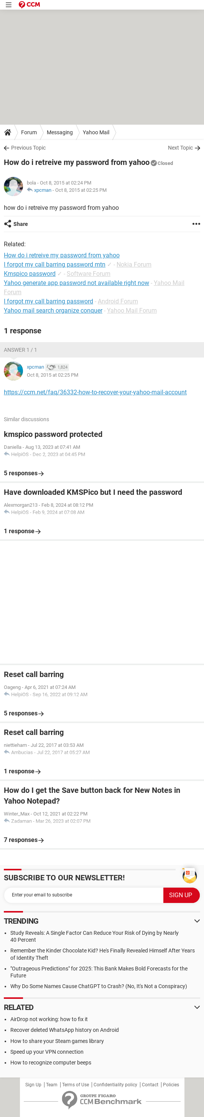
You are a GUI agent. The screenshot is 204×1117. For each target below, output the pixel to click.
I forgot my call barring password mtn (54, 264)
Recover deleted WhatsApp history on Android (64, 1030)
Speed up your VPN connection (47, 1052)
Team (52, 1084)
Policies (171, 1084)
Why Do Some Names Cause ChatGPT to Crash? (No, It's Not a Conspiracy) (98, 986)
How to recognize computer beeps (50, 1062)
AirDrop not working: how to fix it (49, 1019)
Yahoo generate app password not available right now (76, 283)
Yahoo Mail (96, 132)
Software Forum (88, 273)
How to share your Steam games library (57, 1041)
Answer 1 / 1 (20, 350)
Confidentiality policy (115, 1084)
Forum (29, 132)
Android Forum (118, 301)
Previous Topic (28, 148)
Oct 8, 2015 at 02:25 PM (81, 190)
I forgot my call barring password (48, 301)
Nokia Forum (134, 264)
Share (20, 224)
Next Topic (180, 148)
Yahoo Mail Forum (132, 310)
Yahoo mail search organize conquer (53, 310)
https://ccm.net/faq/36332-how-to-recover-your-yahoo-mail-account (95, 392)
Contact (150, 1084)
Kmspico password (30, 273)
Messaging (60, 132)
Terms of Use (75, 1084)
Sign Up (33, 1084)
